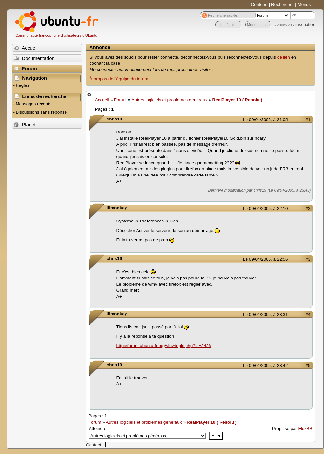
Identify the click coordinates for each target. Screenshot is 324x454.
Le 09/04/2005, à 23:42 (265, 365)
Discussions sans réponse (41, 112)
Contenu (259, 4)
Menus (304, 4)
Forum (120, 99)
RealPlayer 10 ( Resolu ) (237, 99)
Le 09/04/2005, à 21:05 (265, 119)
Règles (22, 85)
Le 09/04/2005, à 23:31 (265, 314)
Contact (93, 444)
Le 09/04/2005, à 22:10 (265, 208)
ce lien (283, 57)
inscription (305, 24)
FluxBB (305, 428)
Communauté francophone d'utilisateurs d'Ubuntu (56, 35)
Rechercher (282, 4)
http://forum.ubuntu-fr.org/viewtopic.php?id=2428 (163, 345)
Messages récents (33, 103)
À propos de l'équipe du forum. (120, 78)
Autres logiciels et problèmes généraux (169, 99)
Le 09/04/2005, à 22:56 (265, 259)
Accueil (102, 99)
